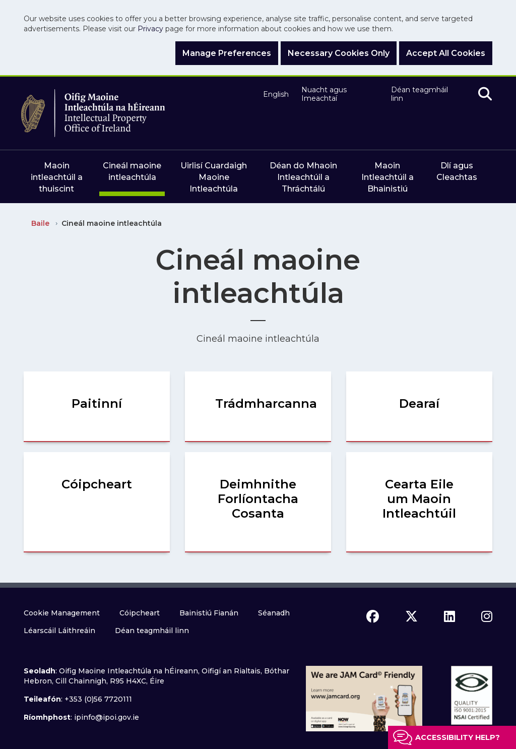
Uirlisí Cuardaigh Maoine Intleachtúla (213, 177)
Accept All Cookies (445, 53)
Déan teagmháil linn (419, 94)
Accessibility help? (457, 737)
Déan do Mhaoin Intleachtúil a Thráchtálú (303, 177)
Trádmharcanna (266, 403)
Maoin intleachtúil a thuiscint (57, 177)
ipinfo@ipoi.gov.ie (106, 717)
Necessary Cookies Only (339, 53)
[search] (485, 94)
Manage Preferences (226, 53)
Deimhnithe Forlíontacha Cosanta (258, 499)
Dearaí (419, 403)
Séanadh (274, 612)
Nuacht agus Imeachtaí (324, 94)
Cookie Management (62, 612)
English (274, 94)
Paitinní (97, 403)
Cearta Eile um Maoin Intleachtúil (419, 499)
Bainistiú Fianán (208, 612)
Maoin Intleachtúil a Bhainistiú (387, 177)
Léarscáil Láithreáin (59, 630)
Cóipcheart (96, 484)
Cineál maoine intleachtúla (132, 171)
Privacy (150, 28)
